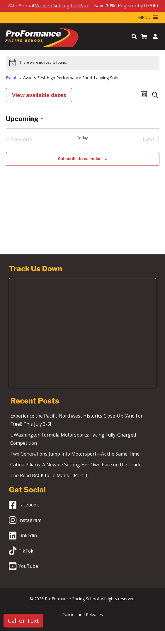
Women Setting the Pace (62, 5)
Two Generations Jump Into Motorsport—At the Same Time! (75, 454)
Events (12, 77)
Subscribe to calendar (79, 158)
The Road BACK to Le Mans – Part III (60, 475)
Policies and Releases (82, 614)
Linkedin (23, 535)
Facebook (24, 505)
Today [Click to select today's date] (82, 138)
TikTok (21, 550)
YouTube (23, 566)
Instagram (25, 520)
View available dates (39, 95)
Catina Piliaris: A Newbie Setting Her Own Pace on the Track (75, 464)
